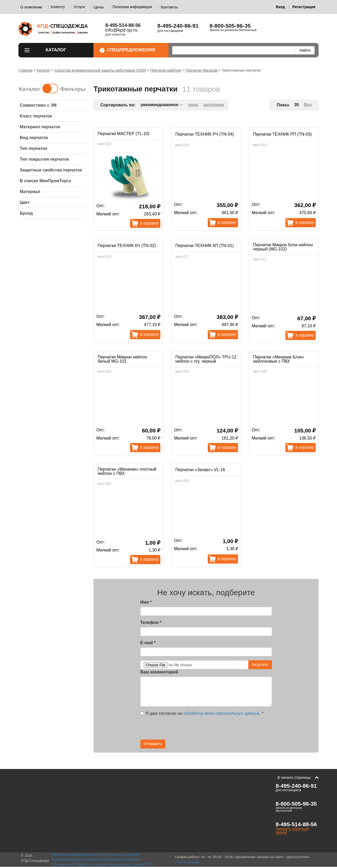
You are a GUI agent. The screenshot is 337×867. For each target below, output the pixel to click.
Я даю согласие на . (202, 713)
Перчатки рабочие (165, 70)
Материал (30, 191)
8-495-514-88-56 (296, 824)
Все (308, 104)
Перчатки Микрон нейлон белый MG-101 (122, 359)
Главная (25, 70)
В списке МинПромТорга (45, 181)
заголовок (213, 104)
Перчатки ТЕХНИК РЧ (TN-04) (204, 134)
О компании (31, 7)
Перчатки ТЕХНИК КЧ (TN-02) (127, 245)
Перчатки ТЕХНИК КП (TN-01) (204, 245)
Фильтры (72, 89)
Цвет (25, 202)
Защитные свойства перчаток (51, 170)
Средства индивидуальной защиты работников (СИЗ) (100, 70)
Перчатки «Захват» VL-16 (200, 469)
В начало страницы (294, 777)
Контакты (169, 7)
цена (193, 104)
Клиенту (58, 7)
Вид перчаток (34, 137)
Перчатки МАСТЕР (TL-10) (123, 133)
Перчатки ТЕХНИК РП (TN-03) (282, 134)
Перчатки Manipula (201, 70)
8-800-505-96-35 (230, 26)
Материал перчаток (40, 127)
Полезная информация (132, 7)
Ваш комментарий (159, 672)
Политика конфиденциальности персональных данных (95, 854)
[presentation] (224, 729)
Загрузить (260, 664)
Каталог (66, 49)
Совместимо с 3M (38, 105)
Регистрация (303, 7)
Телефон (151, 622)
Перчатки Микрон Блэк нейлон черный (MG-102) (283, 247)
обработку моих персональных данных (221, 713)
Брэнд (26, 213)
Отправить (153, 744)
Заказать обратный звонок (292, 831)
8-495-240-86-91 (178, 26)
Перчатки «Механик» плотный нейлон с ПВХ (127, 471)
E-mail (148, 643)
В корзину (149, 223)
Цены (99, 7)
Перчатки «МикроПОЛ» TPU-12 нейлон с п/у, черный (205, 359)
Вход (280, 7)
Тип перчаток (33, 148)
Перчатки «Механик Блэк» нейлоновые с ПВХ (278, 359)
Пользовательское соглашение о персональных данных (96, 859)
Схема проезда (187, 862)
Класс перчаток (36, 116)
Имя (146, 602)
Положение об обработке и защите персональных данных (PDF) (103, 864)
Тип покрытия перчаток (44, 159)
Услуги (79, 7)
